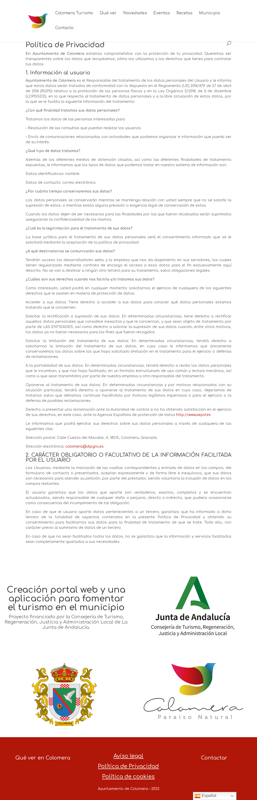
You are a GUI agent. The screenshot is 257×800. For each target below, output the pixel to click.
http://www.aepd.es (193, 415)
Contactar (214, 758)
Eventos (161, 13)
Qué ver (108, 13)
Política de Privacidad (128, 766)
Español (205, 796)
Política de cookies (128, 777)
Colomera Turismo (74, 13)
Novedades (135, 13)
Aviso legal (128, 756)
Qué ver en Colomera (42, 758)
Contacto (64, 28)
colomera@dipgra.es (84, 446)
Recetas (184, 13)
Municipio (209, 13)
